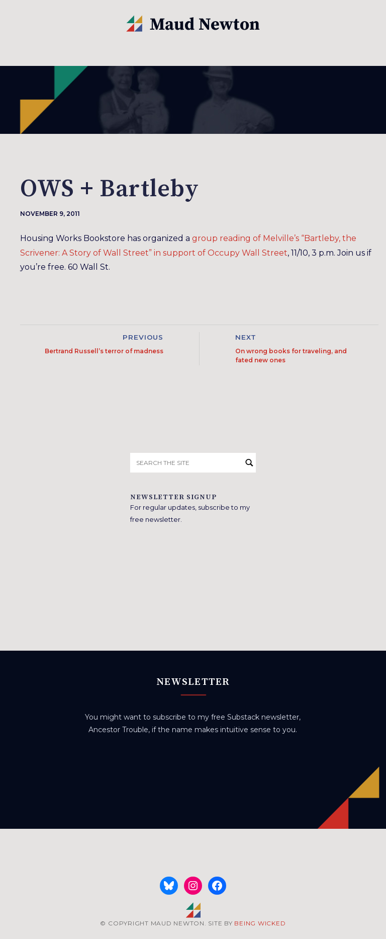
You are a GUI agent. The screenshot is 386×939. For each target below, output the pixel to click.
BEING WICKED (259, 923)
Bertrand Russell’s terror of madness (104, 351)
